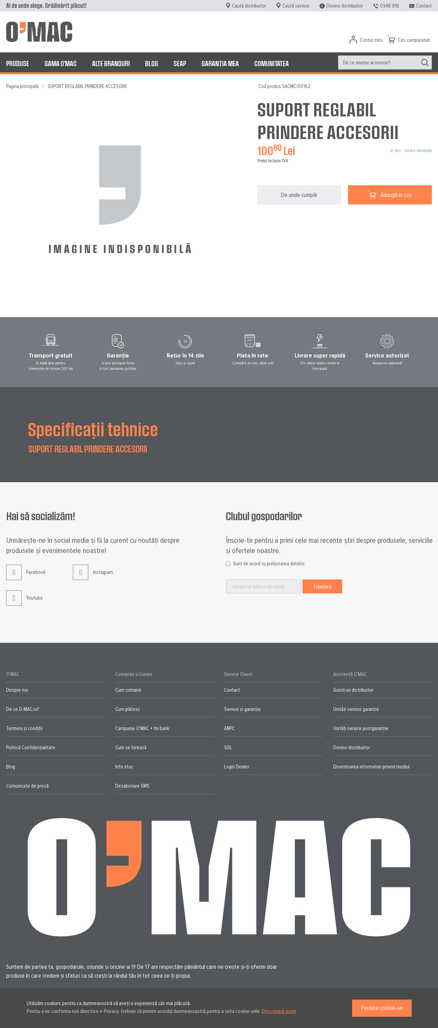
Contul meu (371, 40)
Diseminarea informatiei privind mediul (371, 767)
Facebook (26, 577)
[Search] (424, 62)
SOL (228, 747)
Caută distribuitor (249, 6)
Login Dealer (236, 767)
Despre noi (17, 690)
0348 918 (389, 6)
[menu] (219, 63)
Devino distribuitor (344, 6)
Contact (424, 6)
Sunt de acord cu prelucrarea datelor (269, 564)
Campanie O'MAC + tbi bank (142, 728)
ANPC (229, 728)
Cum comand (128, 690)
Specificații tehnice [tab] (93, 428)
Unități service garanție (356, 709)
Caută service (295, 6)
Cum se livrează (130, 747)
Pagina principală (22, 86)
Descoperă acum (279, 1011)
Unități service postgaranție (360, 728)
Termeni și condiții (24, 728)
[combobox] (385, 62)
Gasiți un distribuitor (353, 690)
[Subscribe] (322, 586)
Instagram (93, 577)
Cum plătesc (127, 709)
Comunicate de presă (27, 786)
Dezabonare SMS (132, 786)
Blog (10, 767)
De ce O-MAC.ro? (22, 709)
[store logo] (39, 32)
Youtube (24, 603)
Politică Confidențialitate (30, 747)
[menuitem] (17, 63)
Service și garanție (242, 709)
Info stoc (124, 767)
